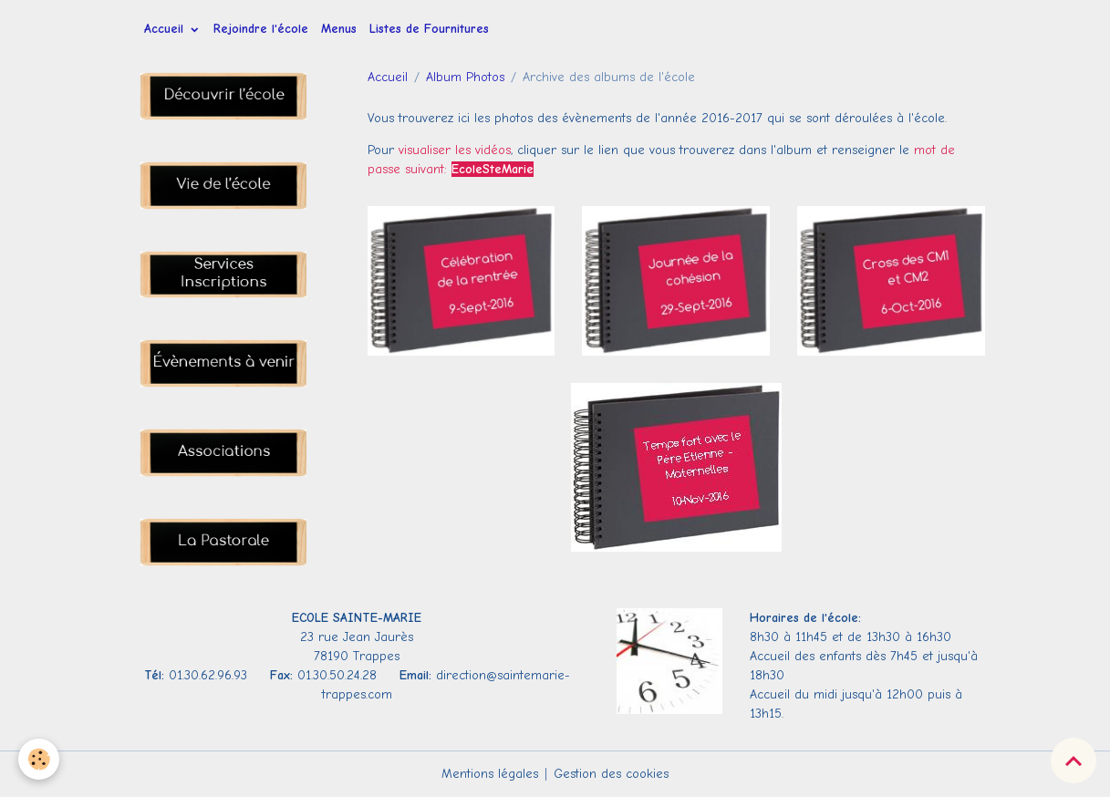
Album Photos (465, 77)
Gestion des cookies (611, 773)
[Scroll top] (1073, 760)
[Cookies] (38, 759)
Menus (339, 28)
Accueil (166, 28)
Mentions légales (489, 773)
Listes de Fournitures (429, 28)
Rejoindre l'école (260, 28)
